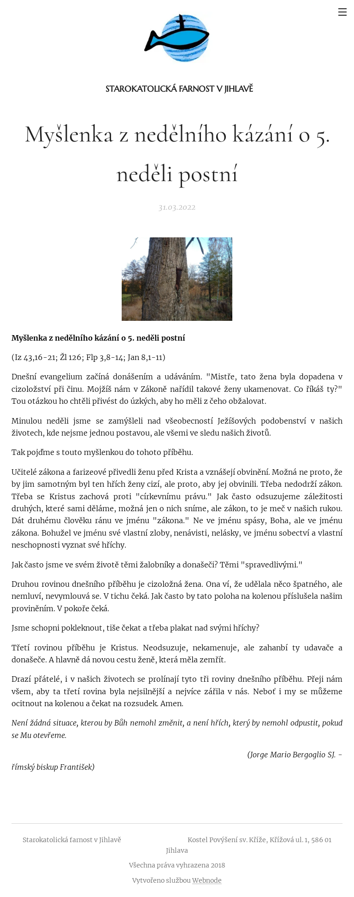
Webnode (207, 880)
